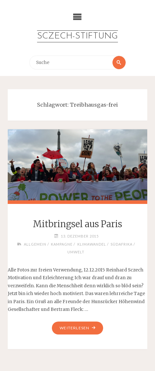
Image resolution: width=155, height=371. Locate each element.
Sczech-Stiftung (77, 36)
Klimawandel (91, 244)
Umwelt (75, 252)
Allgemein (35, 244)
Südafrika (121, 244)
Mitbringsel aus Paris (77, 223)
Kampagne (62, 244)
